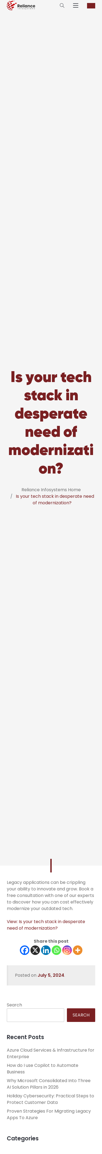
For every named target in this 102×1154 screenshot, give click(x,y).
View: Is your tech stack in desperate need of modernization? (46, 924)
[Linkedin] (46, 950)
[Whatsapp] (56, 950)
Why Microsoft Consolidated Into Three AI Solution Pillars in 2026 (49, 1083)
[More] (77, 950)
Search (14, 1005)
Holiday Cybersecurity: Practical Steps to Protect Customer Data (50, 1099)
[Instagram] (67, 950)
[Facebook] (24, 950)
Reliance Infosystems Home (51, 490)
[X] (35, 950)
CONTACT (91, 5)
